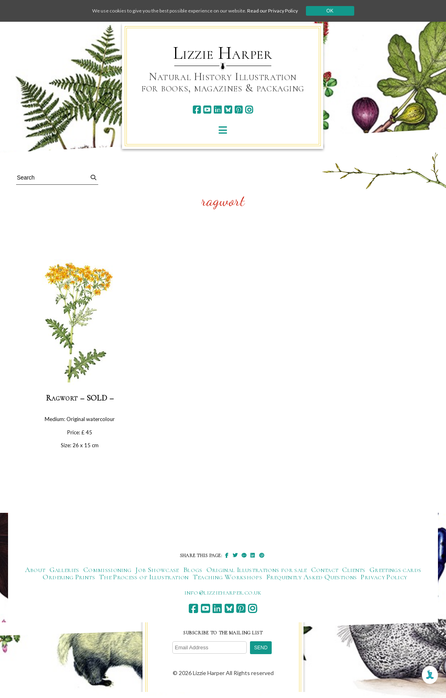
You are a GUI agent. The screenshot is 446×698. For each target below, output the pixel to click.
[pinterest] (238, 109)
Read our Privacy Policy (287, 10)
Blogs (192, 575)
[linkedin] (217, 109)
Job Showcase (157, 575)
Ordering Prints (69, 582)
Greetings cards (395, 575)
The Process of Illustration (144, 582)
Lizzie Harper (223, 53)
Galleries (64, 575)
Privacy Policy (384, 582)
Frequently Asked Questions (311, 582)
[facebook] (196, 109)
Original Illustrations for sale (256, 575)
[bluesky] (228, 109)
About (35, 575)
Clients (353, 575)
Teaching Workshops (227, 582)
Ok (348, 11)
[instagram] (249, 109)
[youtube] (207, 109)
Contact (325, 575)
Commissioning (107, 575)
